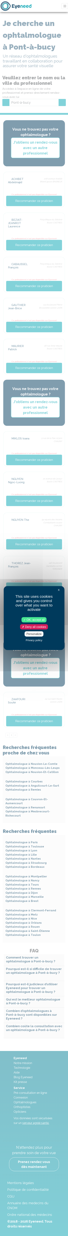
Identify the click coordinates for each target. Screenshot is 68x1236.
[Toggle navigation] (64, 6)
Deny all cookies (34, 626)
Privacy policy (34, 640)
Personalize (34, 634)
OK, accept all (34, 619)
